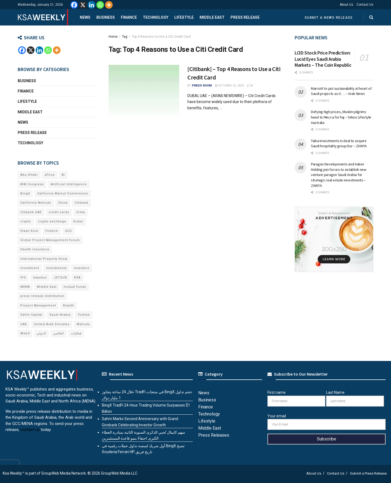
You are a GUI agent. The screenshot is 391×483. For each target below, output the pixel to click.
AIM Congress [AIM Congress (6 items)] (32, 184)
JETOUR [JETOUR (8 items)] (60, 277)
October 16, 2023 (229, 85)
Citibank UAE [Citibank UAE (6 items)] (31, 212)
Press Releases (213, 435)
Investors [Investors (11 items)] (81, 268)
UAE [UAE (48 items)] (23, 324)
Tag (124, 37)
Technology (155, 17)
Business (105, 17)
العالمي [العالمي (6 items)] (58, 333)
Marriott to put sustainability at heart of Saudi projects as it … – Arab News (341, 91)
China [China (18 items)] (63, 202)
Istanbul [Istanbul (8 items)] (40, 277)
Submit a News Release (329, 18)
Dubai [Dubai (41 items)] (78, 221)
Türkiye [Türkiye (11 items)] (84, 314)
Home (113, 37)
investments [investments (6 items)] (56, 268)
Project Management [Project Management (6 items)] (38, 305)
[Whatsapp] (100, 5)
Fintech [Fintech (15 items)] (51, 231)
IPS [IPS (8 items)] (23, 277)
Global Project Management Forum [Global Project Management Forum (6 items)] (50, 240)
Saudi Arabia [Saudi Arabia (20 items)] (60, 314)
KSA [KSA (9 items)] (77, 277)
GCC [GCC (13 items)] (68, 231)
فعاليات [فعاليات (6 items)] (76, 333)
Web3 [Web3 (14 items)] (25, 333)
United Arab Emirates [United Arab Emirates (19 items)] (52, 324)
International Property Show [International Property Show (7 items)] (43, 259)
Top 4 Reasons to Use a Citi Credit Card (161, 37)
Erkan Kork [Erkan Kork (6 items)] (29, 231)
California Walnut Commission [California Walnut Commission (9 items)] (62, 193)
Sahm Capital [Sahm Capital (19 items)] (31, 314)
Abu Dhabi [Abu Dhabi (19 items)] (29, 175)
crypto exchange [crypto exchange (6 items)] (52, 221)
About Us (346, 5)
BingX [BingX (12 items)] (25, 193)
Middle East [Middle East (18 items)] (46, 287)
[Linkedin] (91, 5)
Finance (129, 17)
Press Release (245, 17)
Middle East (212, 17)
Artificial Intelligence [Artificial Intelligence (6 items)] (69, 184)
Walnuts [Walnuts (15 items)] (83, 324)
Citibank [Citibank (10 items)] (81, 202)
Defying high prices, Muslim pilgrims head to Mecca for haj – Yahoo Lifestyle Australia (341, 117)
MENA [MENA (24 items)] (25, 287)
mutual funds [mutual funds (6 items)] (75, 287)
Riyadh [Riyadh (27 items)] (68, 305)
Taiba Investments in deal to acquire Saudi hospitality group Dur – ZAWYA (339, 143)
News (85, 17)
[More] (109, 5)
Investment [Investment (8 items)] (29, 268)
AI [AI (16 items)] (63, 175)
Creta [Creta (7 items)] (80, 212)
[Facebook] (74, 5)
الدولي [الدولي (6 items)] (41, 333)
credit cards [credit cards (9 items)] (59, 212)
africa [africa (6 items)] (50, 175)
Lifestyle (184, 17)
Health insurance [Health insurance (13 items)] (34, 249)
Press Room (202, 85)
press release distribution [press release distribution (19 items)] (42, 296)
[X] (83, 5)
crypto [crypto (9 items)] (25, 221)
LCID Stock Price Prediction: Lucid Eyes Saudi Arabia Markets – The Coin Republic (323, 59)
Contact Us (365, 5)
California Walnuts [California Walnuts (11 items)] (35, 202)
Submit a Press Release (368, 473)
